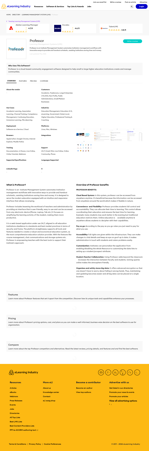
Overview (11, 81)
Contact (46, 396)
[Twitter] (108, 372)
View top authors (83, 392)
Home (8, 15)
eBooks (13, 392)
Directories (14, 413)
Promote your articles (118, 396)
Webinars (14, 396)
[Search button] (132, 6)
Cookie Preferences (52, 444)
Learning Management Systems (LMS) (36, 15)
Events (13, 405)
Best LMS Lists (16, 421)
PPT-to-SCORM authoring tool (24, 430)
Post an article (130, 2)
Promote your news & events (121, 392)
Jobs (12, 409)
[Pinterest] (130, 372)
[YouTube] (123, 372)
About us (47, 388)
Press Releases (16, 400)
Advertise (143, 2)
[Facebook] (101, 372)
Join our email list (99, 2)
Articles (13, 388)
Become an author (84, 388)
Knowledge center (51, 392)
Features (23, 81)
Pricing (33, 81)
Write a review (115, 2)
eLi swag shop (49, 400)
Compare (44, 81)
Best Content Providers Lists (22, 426)
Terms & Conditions (17, 444)
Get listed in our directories (121, 388)
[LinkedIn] (115, 372)
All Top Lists (15, 417)
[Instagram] (137, 372)
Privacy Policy (35, 444)
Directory (16, 15)
